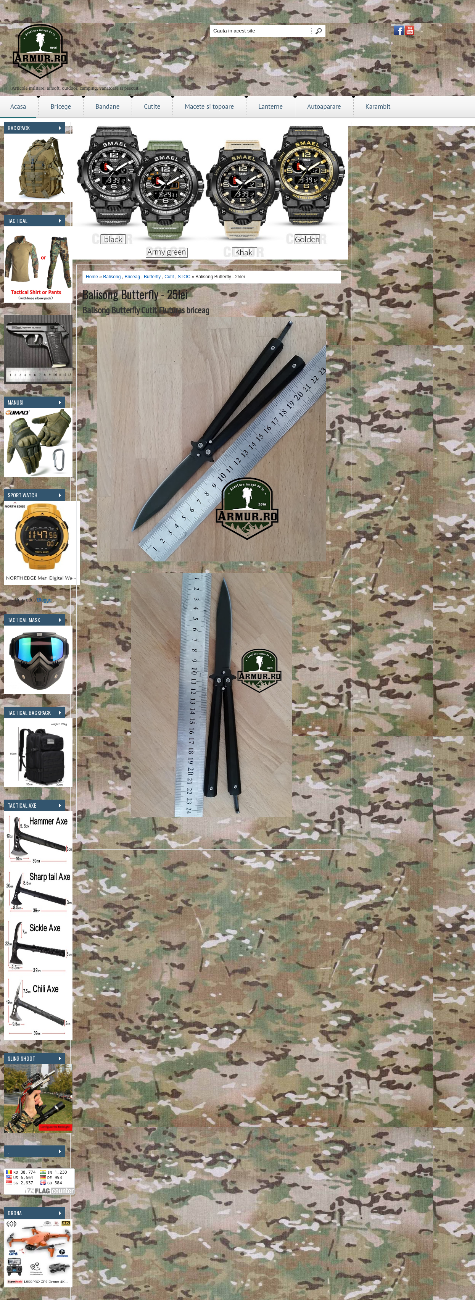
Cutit (169, 276)
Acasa (18, 106)
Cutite (152, 106)
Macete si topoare (209, 106)
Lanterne (270, 106)
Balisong (112, 276)
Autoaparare (324, 106)
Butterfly (152, 276)
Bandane (107, 106)
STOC (184, 276)
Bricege (60, 106)
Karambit (378, 106)
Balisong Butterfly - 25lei (135, 294)
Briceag (132, 276)
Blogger (45, 600)
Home (92, 276)
